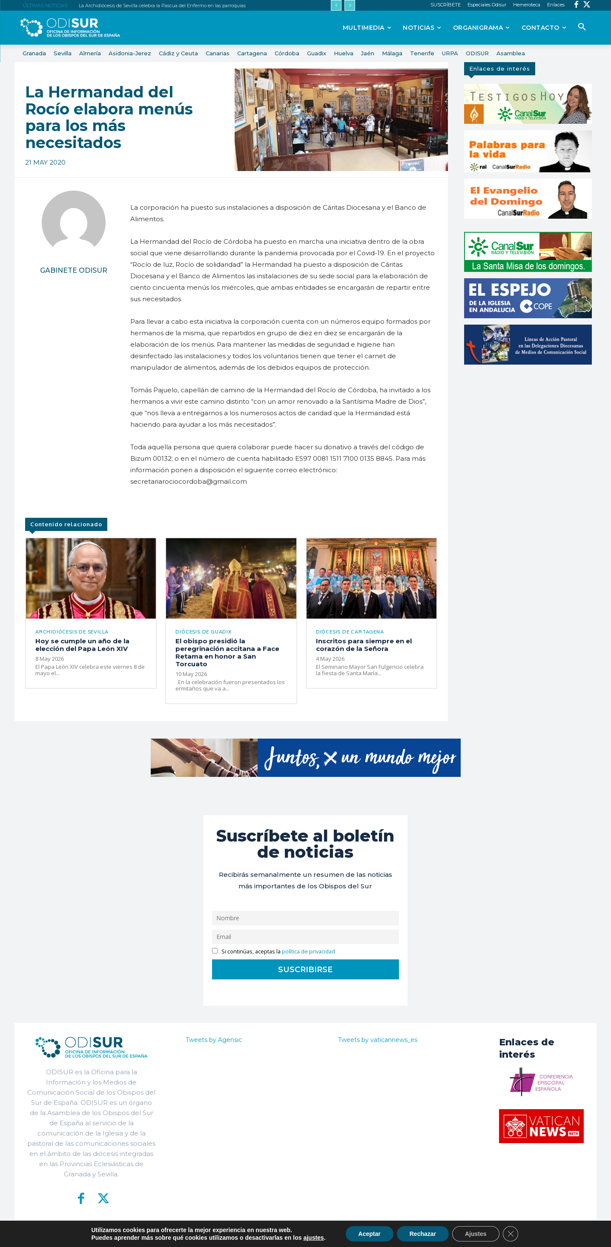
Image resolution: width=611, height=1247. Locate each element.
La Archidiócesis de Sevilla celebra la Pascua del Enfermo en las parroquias (162, 6)
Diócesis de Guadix (203, 632)
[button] (582, 27)
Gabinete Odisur (73, 270)
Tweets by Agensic (214, 1040)
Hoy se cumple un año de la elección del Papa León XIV (82, 645)
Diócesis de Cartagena (350, 632)
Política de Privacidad (352, 1234)
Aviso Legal (407, 1234)
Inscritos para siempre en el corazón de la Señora (364, 645)
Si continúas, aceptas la (273, 951)
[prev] (336, 5)
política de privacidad (308, 951)
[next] (349, 5)
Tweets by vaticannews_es (377, 1040)
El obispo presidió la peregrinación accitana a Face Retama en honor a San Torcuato (227, 652)
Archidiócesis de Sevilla (72, 632)
